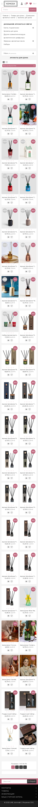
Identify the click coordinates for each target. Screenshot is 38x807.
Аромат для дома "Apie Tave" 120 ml (14, 404)
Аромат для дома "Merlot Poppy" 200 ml (16, 163)
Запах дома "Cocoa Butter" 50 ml (13, 645)
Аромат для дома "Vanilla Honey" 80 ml (16, 301)
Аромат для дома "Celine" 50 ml (13, 473)
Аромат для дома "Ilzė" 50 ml (12, 542)
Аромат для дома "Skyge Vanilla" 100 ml (16, 266)
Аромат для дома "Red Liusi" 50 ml (14, 438)
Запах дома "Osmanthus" (11, 748)
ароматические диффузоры (14, 38)
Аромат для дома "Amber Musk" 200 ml (16, 232)
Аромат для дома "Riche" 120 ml (13, 369)
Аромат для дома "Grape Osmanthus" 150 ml (17, 197)
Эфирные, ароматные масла (14, 41)
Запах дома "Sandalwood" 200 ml (13, 679)
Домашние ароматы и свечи (18, 24)
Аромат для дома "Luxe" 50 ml (12, 576)
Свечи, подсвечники (11, 28)
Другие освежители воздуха (14, 34)
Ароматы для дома (11, 31)
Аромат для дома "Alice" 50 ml (13, 507)
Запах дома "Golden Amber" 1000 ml (14, 94)
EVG (32, 802)
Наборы (7, 44)
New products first (19, 66)
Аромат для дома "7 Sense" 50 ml (14, 610)
